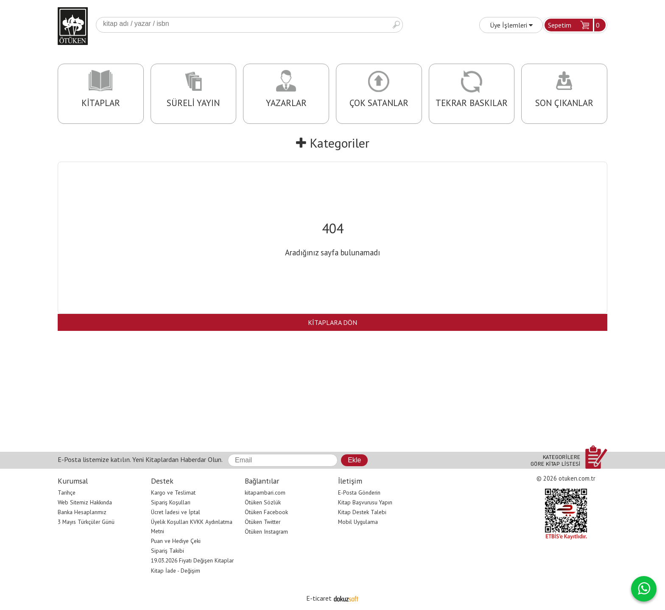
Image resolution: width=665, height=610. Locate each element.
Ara (396, 24)
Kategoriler (332, 142)
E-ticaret (319, 598)
